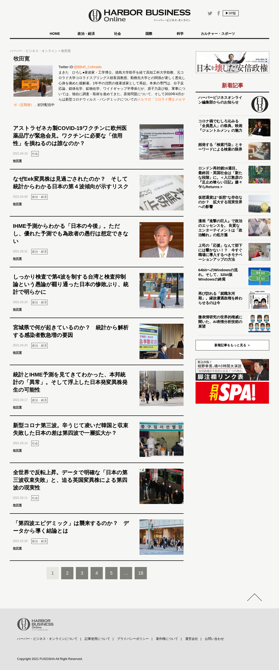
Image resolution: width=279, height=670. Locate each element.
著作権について (167, 639)
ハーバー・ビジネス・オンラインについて (47, 639)
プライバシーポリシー (133, 639)
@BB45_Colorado (88, 67)
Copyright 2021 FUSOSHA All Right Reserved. (50, 659)
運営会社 (191, 639)
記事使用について (97, 639)
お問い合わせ (214, 639)
